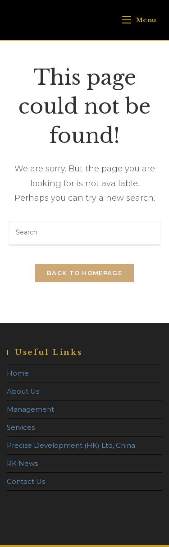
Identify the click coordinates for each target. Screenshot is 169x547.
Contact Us (26, 481)
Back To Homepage (84, 272)
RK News (22, 463)
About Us (23, 391)
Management (30, 409)
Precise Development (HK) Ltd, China (71, 445)
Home (18, 373)
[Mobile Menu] (139, 20)
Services (21, 427)
